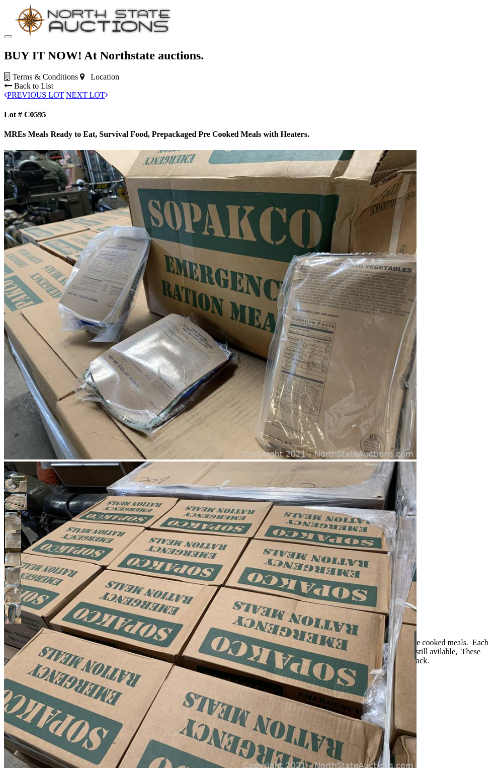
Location (99, 139)
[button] (13, 546)
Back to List (28, 148)
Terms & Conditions (41, 139)
